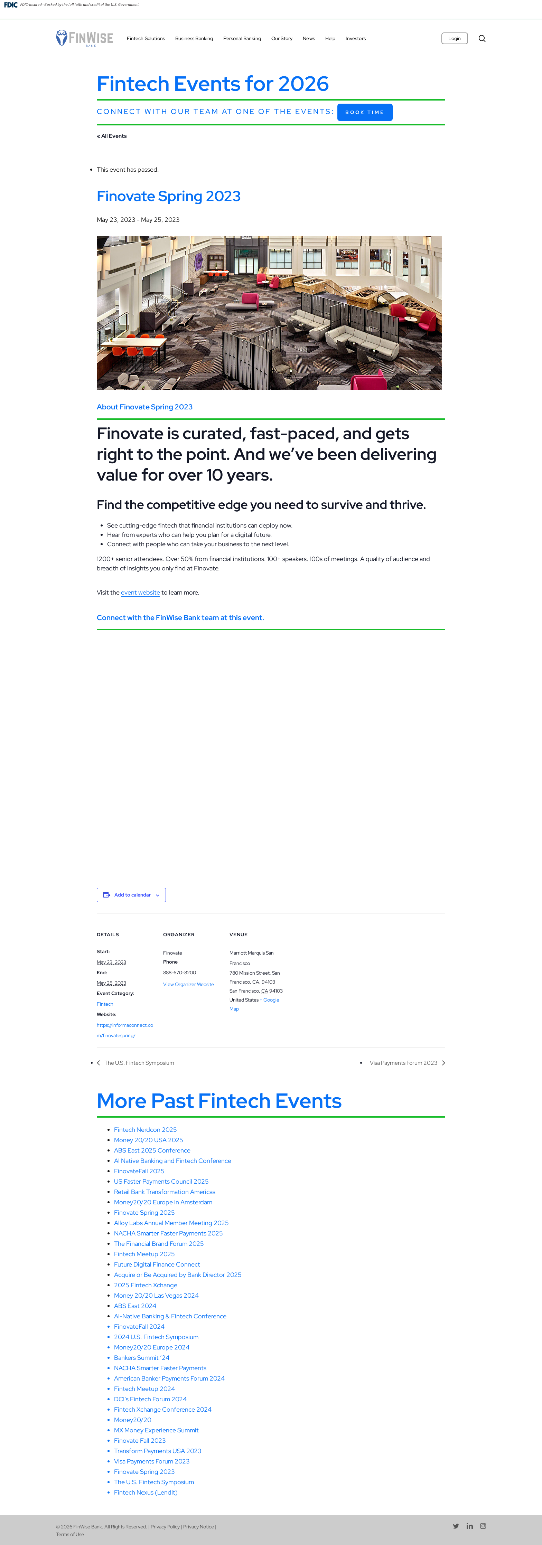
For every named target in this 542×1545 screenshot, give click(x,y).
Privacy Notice (198, 1527)
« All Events (112, 136)
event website (140, 592)
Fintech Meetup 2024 (144, 1389)
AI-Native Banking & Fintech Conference (170, 1316)
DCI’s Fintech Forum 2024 (150, 1399)
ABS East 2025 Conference (152, 1150)
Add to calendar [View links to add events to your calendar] (132, 895)
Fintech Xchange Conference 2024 (163, 1409)
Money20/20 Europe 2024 (151, 1347)
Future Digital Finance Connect (157, 1264)
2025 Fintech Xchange (145, 1285)
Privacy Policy (165, 1527)
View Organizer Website (188, 984)
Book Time (365, 112)
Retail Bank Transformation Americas (164, 1192)
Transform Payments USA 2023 (158, 1451)
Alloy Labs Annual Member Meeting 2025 (171, 1223)
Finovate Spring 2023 (144, 1472)
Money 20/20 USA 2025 (148, 1140)
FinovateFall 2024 (139, 1326)
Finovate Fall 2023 (140, 1440)
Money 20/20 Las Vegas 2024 (156, 1295)
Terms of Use (70, 1534)
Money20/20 (132, 1420)
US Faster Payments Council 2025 (161, 1181)
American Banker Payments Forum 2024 (169, 1378)
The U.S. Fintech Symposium (138, 1063)
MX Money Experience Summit (156, 1430)
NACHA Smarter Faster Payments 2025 (168, 1233)
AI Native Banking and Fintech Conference (172, 1161)
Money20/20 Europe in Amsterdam (163, 1202)
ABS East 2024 (135, 1306)
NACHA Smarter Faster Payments (160, 1368)
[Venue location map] (332, 960)
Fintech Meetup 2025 (144, 1254)
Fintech (105, 1004)
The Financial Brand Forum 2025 (159, 1244)
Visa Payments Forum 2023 (404, 1063)
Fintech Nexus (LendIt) (146, 1492)
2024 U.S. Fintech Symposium (156, 1337)
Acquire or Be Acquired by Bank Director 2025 (178, 1275)
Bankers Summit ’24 (141, 1358)
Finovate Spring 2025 (144, 1212)
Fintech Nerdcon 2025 (145, 1130)
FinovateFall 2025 (139, 1171)
